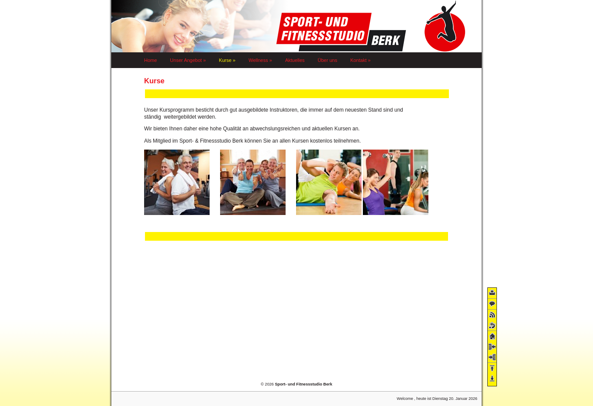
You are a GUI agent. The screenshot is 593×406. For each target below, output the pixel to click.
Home (150, 60)
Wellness (260, 60)
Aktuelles (295, 60)
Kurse (227, 60)
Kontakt (360, 60)
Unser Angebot (188, 60)
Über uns (328, 60)
